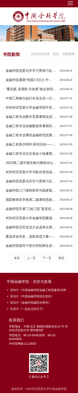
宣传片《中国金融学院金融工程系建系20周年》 (36, 290)
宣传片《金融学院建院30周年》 (29, 302)
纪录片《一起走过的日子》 (26, 309)
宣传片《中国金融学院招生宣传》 (30, 296)
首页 (56, 54)
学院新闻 (68, 54)
